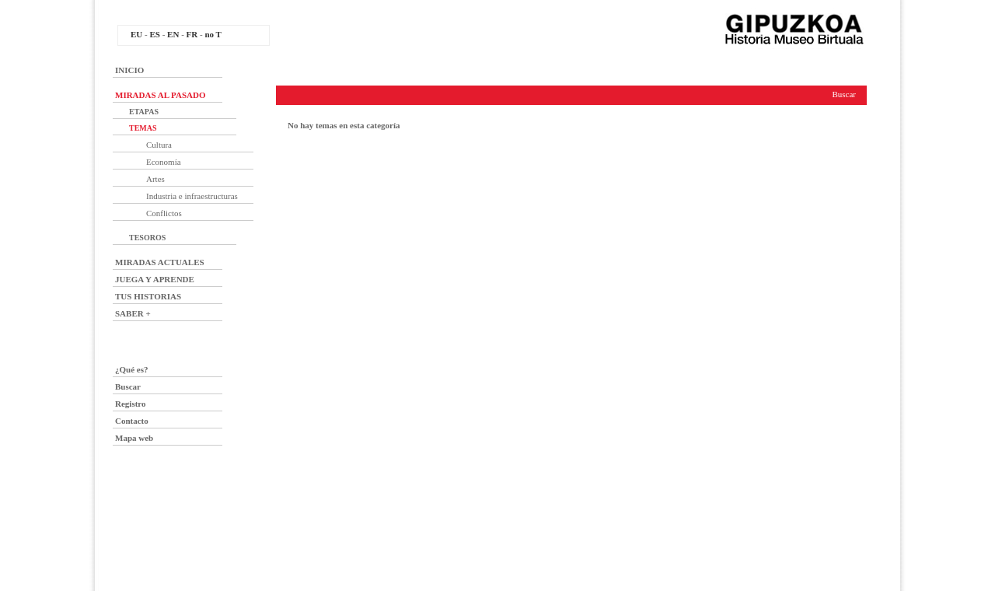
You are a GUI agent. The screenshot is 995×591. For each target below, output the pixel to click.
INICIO (129, 70)
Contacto (131, 420)
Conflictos (164, 213)
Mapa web (134, 437)
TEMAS (143, 128)
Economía (163, 161)
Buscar (128, 386)
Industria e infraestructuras (192, 196)
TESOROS (147, 237)
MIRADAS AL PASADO (160, 95)
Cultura (159, 144)
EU (136, 34)
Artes (155, 179)
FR (192, 34)
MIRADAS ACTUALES (159, 262)
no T (213, 34)
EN (173, 34)
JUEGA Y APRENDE (154, 279)
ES (154, 34)
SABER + (133, 313)
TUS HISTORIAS (148, 296)
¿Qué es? (131, 369)
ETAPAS (144, 111)
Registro (130, 403)
